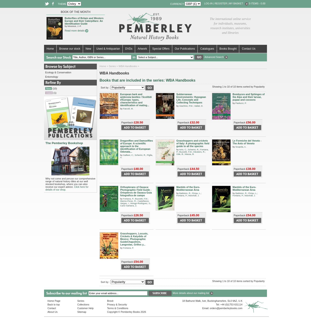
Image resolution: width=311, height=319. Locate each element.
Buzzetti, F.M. (185, 152)
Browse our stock (69, 48)
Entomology (51, 76)
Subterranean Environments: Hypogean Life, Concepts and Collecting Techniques (191, 98)
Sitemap (81, 311)
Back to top (53, 304)
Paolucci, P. (240, 103)
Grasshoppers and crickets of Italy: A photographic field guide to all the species (192, 143)
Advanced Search (216, 57)
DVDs (128, 48)
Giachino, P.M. (186, 106)
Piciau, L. (196, 193)
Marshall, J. (193, 195)
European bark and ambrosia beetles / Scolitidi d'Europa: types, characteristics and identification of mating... (136, 100)
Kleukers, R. (199, 152)
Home (50, 48)
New (88, 48)
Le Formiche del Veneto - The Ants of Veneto (247, 142)
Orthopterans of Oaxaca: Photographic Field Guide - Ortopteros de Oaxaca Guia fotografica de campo (136, 191)
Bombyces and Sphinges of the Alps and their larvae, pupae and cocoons (249, 97)
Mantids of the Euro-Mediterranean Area (188, 188)
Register (221, 3)
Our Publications (185, 48)
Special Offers (160, 48)
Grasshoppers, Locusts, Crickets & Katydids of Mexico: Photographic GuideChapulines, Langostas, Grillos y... (134, 239)
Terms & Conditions (117, 308)
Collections (83, 304)
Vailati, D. (198, 106)
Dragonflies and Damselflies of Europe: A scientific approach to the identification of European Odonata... (136, 146)
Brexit (110, 300)
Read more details (76, 30)
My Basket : (238, 3)
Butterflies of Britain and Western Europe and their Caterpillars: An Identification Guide (84, 21)
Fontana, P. (128, 199)
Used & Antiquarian (108, 48)
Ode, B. (180, 154)
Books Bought (228, 48)
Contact (51, 308)
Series (112, 66)
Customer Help (85, 308)
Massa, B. (189, 154)
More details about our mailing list (193, 293)
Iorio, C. (183, 149)
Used (49, 92)
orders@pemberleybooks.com (226, 308)
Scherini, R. (140, 155)
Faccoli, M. (128, 109)
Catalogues (207, 48)
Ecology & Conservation (58, 72)
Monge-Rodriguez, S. (140, 203)
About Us (52, 311)
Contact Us (248, 48)
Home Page (53, 300)
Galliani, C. (128, 155)
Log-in (208, 3)
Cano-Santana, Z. (128, 206)
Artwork (142, 48)
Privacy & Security (117, 304)
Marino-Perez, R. (128, 201)
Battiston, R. (185, 193)
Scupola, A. (240, 147)
